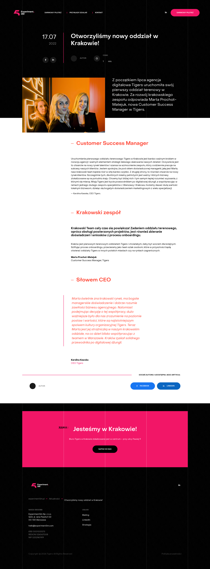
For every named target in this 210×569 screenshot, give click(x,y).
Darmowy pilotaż (185, 13)
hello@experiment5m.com (41, 526)
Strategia (86, 525)
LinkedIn (86, 520)
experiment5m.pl (37, 499)
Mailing (85, 515)
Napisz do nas (104, 449)
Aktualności (54, 499)
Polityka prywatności (171, 554)
